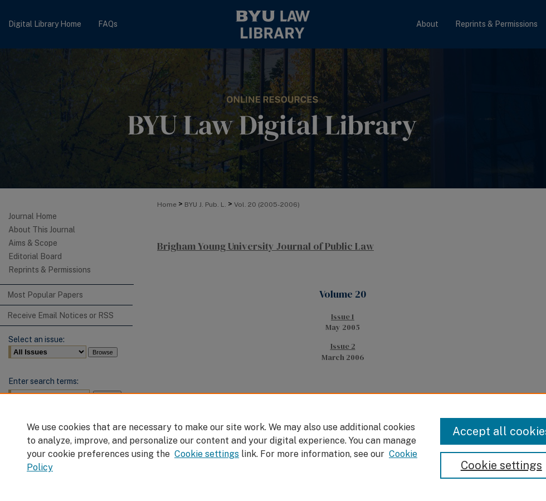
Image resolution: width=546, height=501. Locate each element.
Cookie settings (206, 454)
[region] (273, 447)
